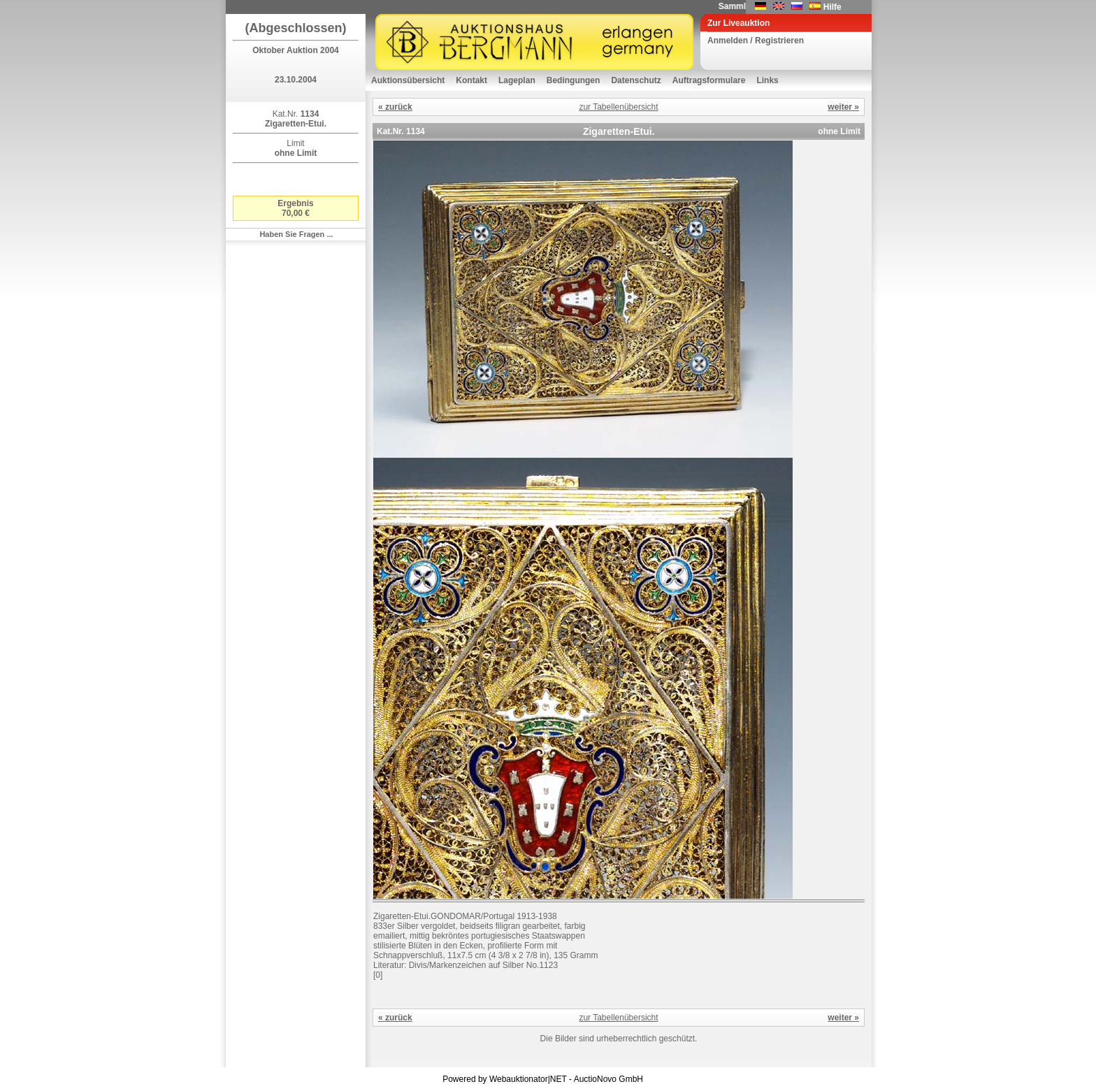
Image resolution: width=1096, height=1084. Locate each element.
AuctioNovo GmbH (608, 1079)
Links (767, 80)
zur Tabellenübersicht (618, 107)
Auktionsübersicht (408, 80)
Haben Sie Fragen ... (296, 234)
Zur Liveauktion (738, 23)
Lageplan (516, 80)
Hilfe (832, 7)
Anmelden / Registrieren (755, 40)
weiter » (843, 107)
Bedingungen (573, 80)
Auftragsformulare (709, 80)
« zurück (395, 107)
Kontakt (471, 80)
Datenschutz (636, 80)
